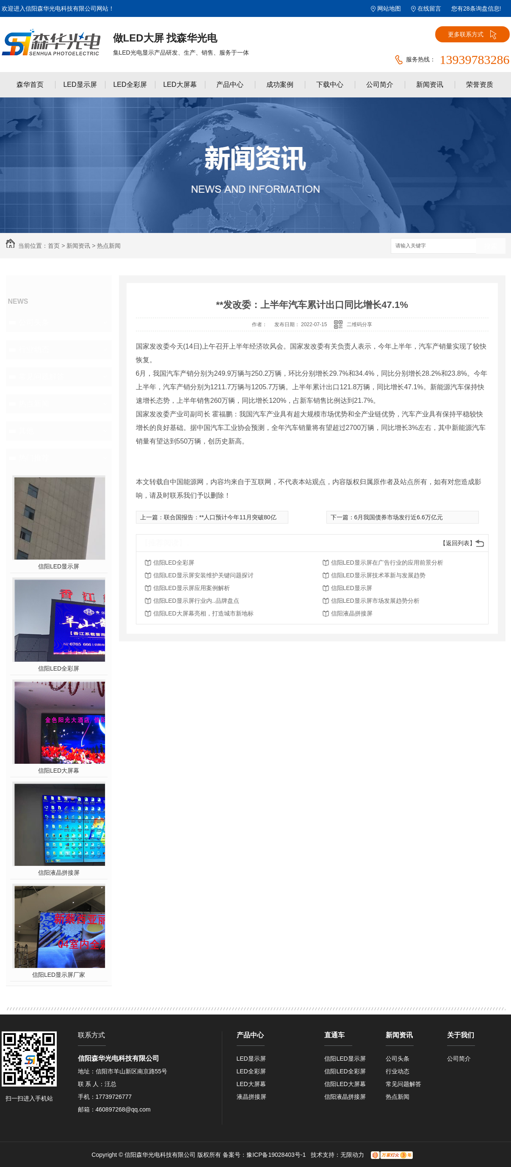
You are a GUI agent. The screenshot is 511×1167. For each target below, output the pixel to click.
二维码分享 (359, 324)
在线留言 (429, 8)
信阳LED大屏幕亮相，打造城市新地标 (203, 613)
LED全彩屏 (129, 84)
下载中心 (329, 84)
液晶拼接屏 (251, 1096)
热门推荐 (34, 458)
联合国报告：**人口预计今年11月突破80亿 (220, 517)
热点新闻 (109, 245)
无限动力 (352, 1154)
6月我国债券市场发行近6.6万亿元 (398, 517)
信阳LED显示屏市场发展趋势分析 (375, 600)
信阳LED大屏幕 (58, 770)
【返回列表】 (457, 543)
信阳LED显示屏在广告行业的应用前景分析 (387, 562)
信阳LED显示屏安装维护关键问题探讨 (203, 575)
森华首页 (30, 84)
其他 (26, 431)
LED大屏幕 (179, 84)
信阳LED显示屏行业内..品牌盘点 (196, 600)
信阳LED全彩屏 (58, 668)
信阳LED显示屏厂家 (58, 974)
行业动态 (34, 349)
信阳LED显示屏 (58, 566)
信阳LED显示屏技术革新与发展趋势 (378, 575)
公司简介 (379, 84)
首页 (54, 245)
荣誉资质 (479, 84)
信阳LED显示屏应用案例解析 (191, 588)
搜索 (490, 246)
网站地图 (389, 8)
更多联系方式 (472, 34)
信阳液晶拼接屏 (59, 872)
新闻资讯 (429, 84)
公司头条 (34, 322)
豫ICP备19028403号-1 (276, 1154)
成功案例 (279, 84)
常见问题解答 (41, 376)
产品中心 (229, 84)
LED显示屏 (80, 84)
